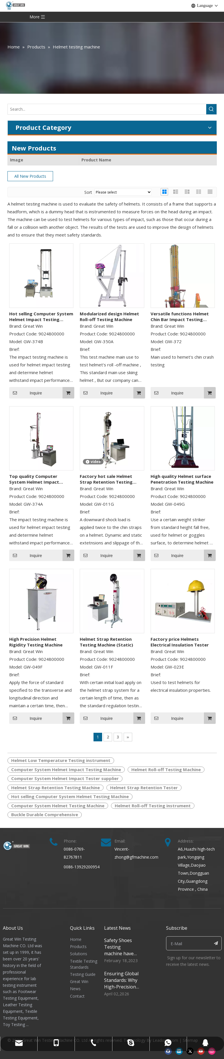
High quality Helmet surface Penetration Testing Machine (182, 479)
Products (78, 946)
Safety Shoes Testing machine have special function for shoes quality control (121, 956)
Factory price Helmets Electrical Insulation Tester (180, 642)
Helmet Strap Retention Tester (144, 787)
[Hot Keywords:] (211, 109)
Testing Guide (83, 974)
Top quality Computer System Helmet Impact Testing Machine (34, 479)
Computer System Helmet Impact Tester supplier (65, 778)
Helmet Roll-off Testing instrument (153, 805)
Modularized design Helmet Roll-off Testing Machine (109, 316)
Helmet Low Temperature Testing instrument (60, 760)
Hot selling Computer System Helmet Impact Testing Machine (41, 316)
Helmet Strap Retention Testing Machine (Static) (106, 642)
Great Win (79, 981)
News (75, 988)
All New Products (30, 176)
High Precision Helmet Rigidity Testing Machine (36, 642)
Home (75, 939)
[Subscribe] (216, 943)
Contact (77, 996)
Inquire (25, 392)
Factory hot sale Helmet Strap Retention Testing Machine (106, 479)
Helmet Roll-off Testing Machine (166, 769)
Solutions (78, 953)
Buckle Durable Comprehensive (44, 814)
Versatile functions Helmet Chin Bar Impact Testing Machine (180, 316)
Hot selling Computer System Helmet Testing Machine (70, 796)
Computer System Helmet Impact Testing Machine (66, 769)
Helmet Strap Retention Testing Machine (55, 787)
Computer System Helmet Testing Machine (57, 805)
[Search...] (107, 109)
